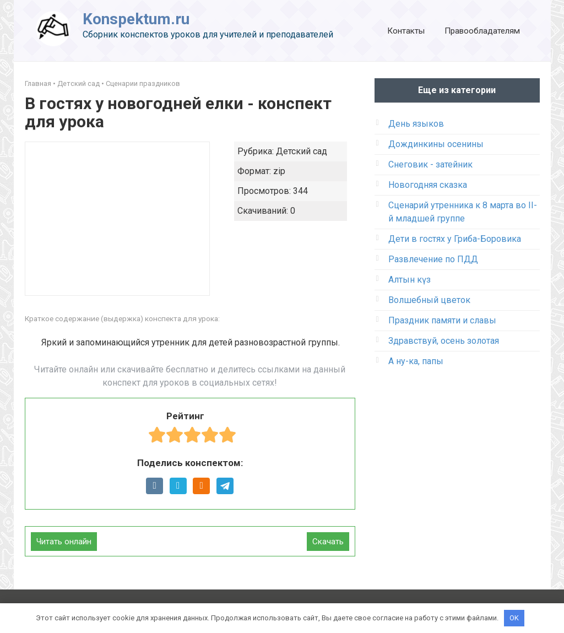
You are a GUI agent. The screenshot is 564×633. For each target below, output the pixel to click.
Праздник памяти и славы (442, 320)
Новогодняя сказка (427, 185)
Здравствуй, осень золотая (443, 341)
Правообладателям (482, 31)
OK (514, 618)
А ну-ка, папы (415, 361)
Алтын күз (409, 279)
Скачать (328, 542)
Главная (38, 83)
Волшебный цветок (429, 300)
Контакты (406, 31)
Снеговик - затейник (430, 164)
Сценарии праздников (143, 83)
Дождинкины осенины (436, 144)
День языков (416, 123)
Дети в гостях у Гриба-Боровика (454, 239)
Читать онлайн (63, 542)
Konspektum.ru (136, 19)
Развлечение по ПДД (433, 259)
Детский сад (78, 83)
